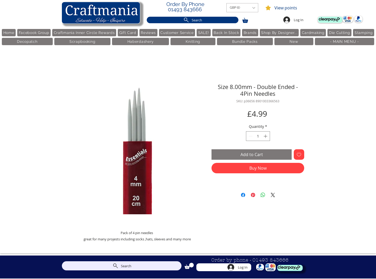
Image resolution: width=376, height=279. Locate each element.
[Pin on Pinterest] (253, 195)
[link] (247, 19)
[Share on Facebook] (243, 195)
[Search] (192, 20)
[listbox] (242, 7)
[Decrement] (250, 136)
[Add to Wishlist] (299, 154)
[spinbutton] (258, 136)
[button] (242, 7)
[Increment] (266, 136)
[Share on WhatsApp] (263, 195)
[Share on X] (273, 195)
